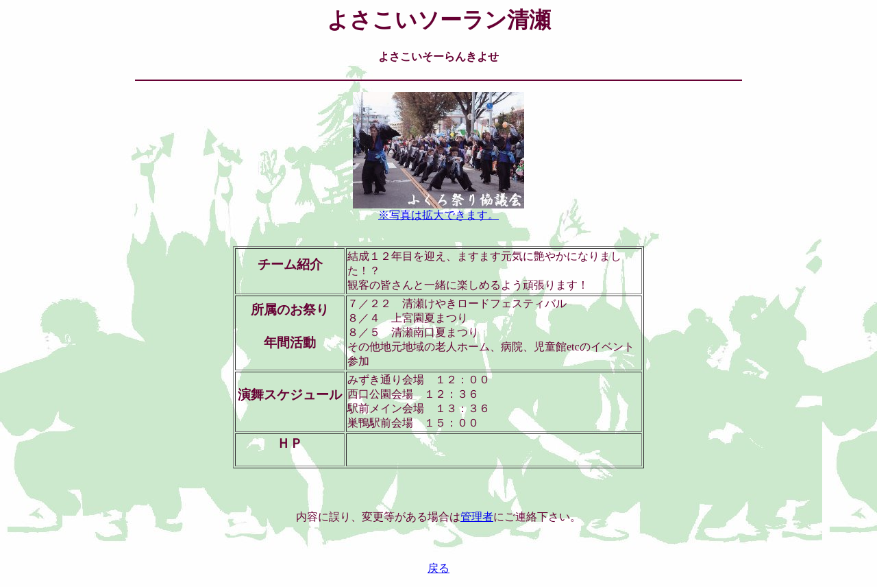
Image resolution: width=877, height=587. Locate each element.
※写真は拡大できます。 (438, 210)
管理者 (476, 517)
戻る (438, 568)
